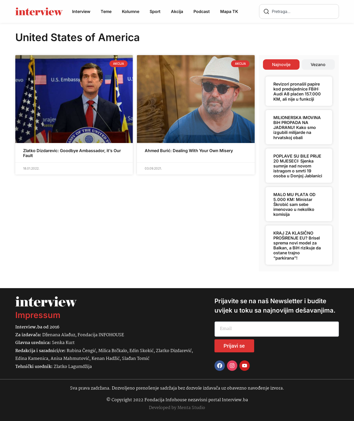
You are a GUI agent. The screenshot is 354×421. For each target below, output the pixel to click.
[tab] (281, 64)
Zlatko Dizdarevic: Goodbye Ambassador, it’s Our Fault (72, 153)
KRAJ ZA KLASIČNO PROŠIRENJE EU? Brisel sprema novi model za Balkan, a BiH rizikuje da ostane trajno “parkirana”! (297, 245)
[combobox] (299, 11)
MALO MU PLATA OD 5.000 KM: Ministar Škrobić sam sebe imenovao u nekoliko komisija (294, 204)
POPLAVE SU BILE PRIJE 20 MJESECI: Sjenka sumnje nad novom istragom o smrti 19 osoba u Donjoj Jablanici (297, 166)
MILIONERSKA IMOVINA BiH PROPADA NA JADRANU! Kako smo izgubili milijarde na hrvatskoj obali (297, 127)
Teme (106, 11)
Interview (81, 11)
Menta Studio (191, 407)
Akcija (177, 11)
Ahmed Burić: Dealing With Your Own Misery (189, 150)
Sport (155, 11)
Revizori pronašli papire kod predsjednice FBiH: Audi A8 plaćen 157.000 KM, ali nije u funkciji (297, 91)
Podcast (201, 11)
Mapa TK (229, 11)
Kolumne (130, 11)
